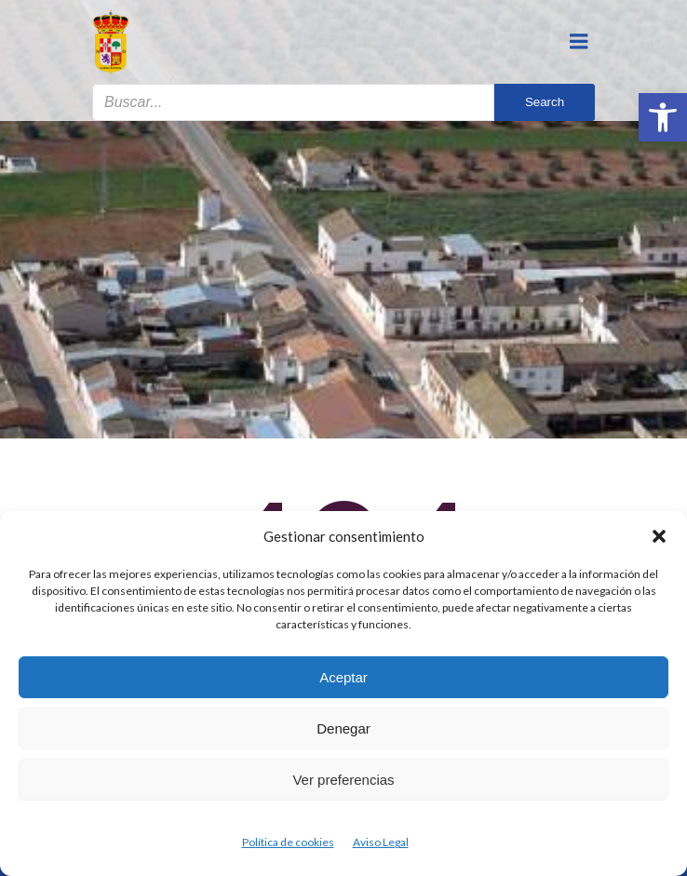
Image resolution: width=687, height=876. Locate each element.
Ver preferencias (343, 780)
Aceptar (343, 677)
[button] (663, 117)
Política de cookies (288, 842)
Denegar (343, 728)
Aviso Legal (381, 842)
